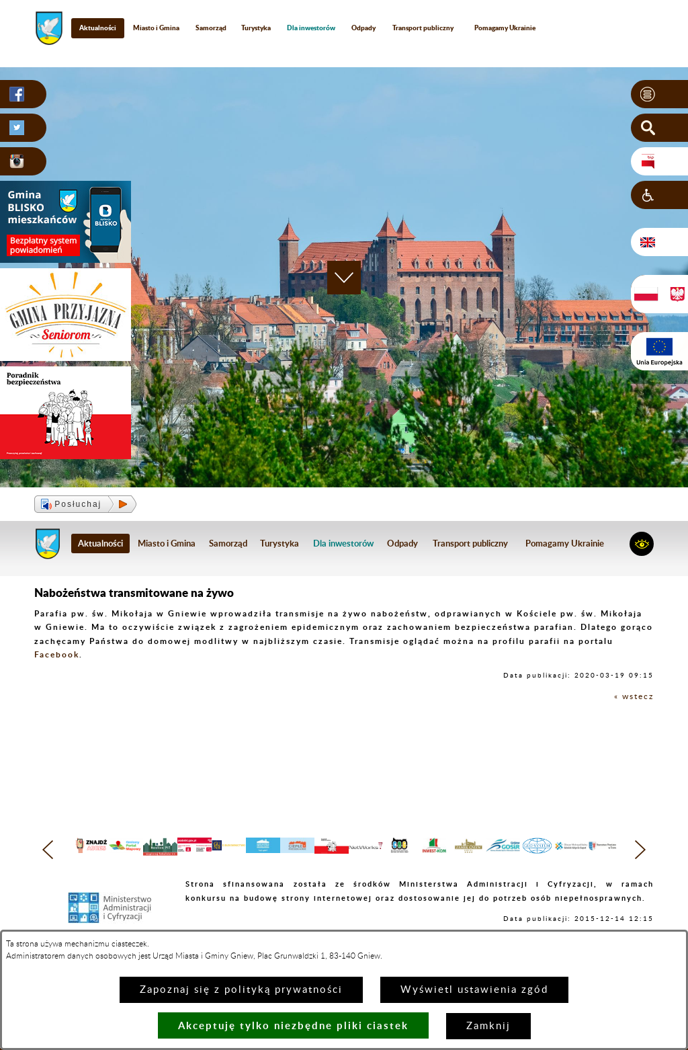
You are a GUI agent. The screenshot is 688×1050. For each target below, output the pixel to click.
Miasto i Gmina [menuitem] (156, 27)
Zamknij (488, 1026)
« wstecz (634, 696)
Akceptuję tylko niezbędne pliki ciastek (293, 1025)
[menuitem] (311, 28)
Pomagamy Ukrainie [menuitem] (504, 27)
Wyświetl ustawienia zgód (474, 990)
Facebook (56, 654)
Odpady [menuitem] (363, 27)
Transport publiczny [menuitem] (423, 27)
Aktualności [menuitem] (97, 27)
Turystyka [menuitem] (256, 27)
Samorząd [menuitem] (211, 27)
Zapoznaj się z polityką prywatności (241, 990)
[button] (659, 94)
